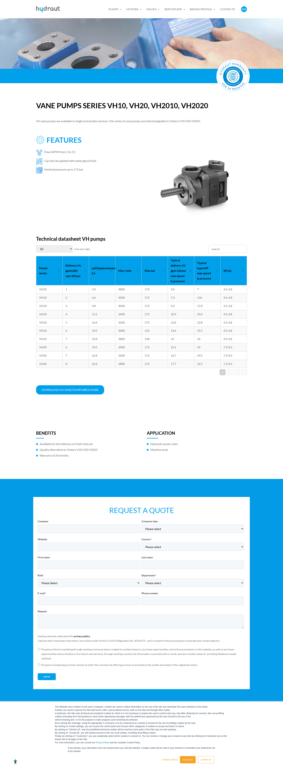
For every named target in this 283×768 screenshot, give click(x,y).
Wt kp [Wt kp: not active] (227, 270)
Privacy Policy (102, 742)
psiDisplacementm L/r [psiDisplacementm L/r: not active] (103, 270)
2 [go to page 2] (230, 372)
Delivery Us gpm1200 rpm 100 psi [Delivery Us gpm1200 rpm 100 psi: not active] (73, 271)
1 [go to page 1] (222, 372)
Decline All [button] (206, 759)
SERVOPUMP (173, 9)
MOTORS (132, 9)
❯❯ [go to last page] (244, 372)
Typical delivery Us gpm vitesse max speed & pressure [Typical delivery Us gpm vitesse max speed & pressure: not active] (178, 270)
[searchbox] (228, 249)
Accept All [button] (188, 759)
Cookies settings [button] (170, 759)
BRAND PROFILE (201, 9)
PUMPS (113, 9)
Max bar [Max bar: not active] (150, 270)
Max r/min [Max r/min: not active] (124, 270)
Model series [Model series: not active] (43, 270)
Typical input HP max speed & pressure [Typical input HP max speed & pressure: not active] (204, 270)
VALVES (151, 9)
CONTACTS (227, 9)
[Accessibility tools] (15, 761)
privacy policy (82, 636)
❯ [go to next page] (237, 372)
